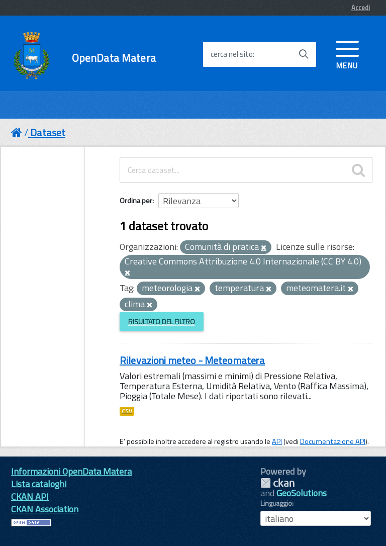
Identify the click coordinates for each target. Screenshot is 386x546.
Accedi (360, 8)
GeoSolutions (301, 493)
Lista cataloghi (38, 484)
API (277, 441)
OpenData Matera (114, 58)
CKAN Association (44, 509)
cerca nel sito (232, 54)
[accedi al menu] (347, 54)
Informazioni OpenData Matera (71, 471)
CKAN (277, 483)
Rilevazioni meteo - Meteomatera (192, 360)
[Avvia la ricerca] (303, 54)
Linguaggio (276, 503)
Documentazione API (332, 441)
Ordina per (136, 200)
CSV (127, 411)
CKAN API (30, 496)
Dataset (47, 132)
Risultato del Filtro (161, 321)
